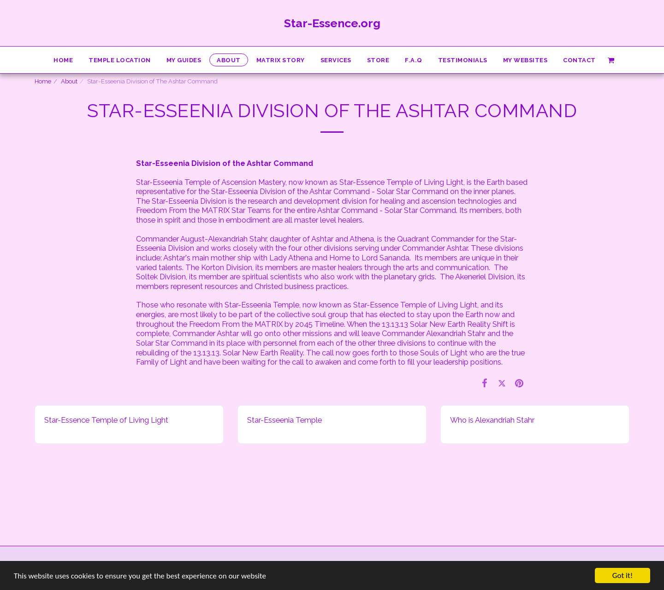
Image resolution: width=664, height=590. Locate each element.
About (69, 81)
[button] (611, 59)
